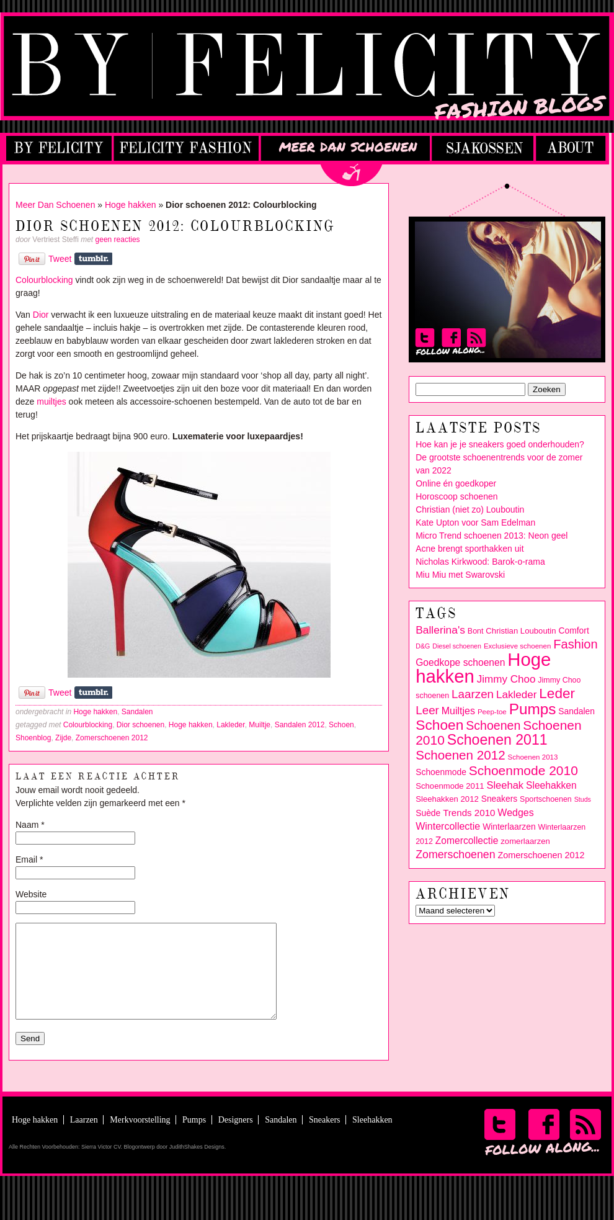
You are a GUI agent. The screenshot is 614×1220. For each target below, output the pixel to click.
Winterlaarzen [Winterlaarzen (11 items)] (509, 827)
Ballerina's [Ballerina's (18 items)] (440, 630)
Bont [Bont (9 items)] (476, 631)
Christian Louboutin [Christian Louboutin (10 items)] (521, 630)
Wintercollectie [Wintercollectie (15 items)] (448, 826)
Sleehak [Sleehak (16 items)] (504, 785)
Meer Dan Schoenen (55, 205)
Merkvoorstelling (140, 1138)
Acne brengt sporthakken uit (469, 549)
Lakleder (230, 724)
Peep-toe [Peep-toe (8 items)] (492, 711)
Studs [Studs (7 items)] (582, 799)
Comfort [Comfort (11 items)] (573, 630)
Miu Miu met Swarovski (460, 575)
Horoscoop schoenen (456, 496)
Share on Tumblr (93, 259)
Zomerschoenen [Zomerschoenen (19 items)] (455, 854)
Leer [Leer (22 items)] (427, 710)
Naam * (30, 825)
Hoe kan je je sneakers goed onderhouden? (500, 444)
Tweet (59, 259)
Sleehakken (372, 1138)
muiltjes (51, 401)
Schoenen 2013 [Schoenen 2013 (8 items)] (533, 757)
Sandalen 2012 (300, 724)
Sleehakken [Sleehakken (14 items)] (551, 785)
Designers (235, 1138)
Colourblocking (44, 280)
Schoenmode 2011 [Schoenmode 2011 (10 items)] (450, 786)
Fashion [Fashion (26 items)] (575, 644)
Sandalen (137, 711)
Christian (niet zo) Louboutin (470, 509)
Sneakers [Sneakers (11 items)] (499, 799)
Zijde (63, 737)
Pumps (194, 1138)
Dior (41, 315)
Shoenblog (33, 737)
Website (31, 894)
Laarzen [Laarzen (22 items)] (473, 694)
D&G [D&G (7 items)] (423, 646)
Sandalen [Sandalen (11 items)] (576, 711)
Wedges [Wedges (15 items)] (515, 812)
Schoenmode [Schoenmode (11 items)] (441, 772)
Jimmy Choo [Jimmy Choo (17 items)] (506, 679)
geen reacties (118, 239)
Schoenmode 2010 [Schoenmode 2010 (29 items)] (523, 770)
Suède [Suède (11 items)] (428, 813)
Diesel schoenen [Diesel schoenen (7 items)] (456, 646)
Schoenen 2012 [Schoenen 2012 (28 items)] (460, 755)
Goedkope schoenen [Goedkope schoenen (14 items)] (460, 662)
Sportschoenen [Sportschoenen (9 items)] (546, 799)
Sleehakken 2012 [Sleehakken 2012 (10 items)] (447, 799)
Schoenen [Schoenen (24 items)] (493, 725)
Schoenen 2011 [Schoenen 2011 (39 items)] (497, 740)
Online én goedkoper (456, 483)
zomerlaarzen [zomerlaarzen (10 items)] (525, 841)
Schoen (341, 724)
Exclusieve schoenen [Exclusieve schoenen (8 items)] (517, 646)
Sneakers (324, 1138)
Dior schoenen (140, 724)
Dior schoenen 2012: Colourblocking (176, 226)
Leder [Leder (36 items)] (557, 693)
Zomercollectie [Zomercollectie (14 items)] (467, 840)
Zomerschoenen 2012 (112, 737)
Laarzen (84, 1138)
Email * (29, 859)
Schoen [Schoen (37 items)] (439, 725)
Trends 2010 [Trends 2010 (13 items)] (469, 812)
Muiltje (259, 724)
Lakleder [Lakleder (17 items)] (516, 695)
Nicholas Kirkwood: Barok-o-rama (480, 562)
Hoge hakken (130, 205)
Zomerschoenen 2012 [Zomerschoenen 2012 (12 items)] (540, 855)
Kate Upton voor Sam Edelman (475, 522)
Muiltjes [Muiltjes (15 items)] (458, 711)
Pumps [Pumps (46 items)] (532, 709)
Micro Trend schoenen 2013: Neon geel (491, 535)
